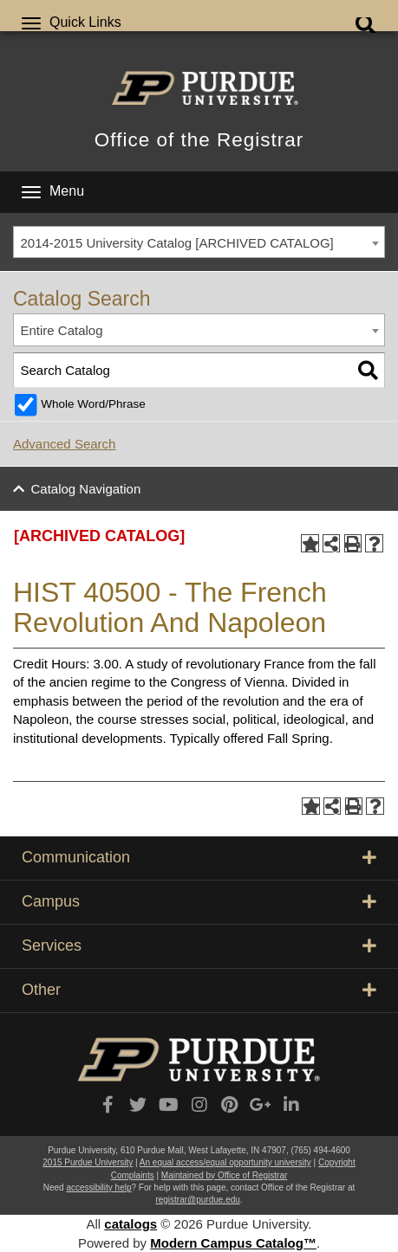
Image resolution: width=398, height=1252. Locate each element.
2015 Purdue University (87, 1162)
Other (199, 989)
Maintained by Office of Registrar (224, 1175)
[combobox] (199, 242)
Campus (199, 901)
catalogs (130, 1224)
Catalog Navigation (86, 488)
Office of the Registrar (199, 140)
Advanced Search (64, 443)
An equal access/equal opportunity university (225, 1162)
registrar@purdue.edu (197, 1199)
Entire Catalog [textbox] (62, 330)
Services (199, 945)
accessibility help (98, 1187)
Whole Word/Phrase (93, 403)
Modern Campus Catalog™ (233, 1243)
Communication (199, 857)
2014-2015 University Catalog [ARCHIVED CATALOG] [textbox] (177, 243)
